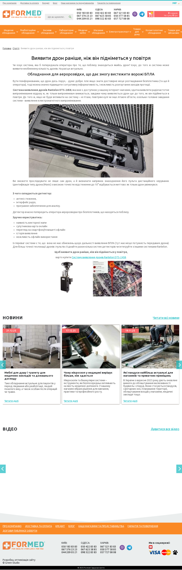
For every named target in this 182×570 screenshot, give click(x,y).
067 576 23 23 (85, 16)
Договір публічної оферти (20, 531)
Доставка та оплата (29, 3)
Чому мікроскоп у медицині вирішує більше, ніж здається (88, 374)
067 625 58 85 (103, 16)
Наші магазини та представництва (77, 3)
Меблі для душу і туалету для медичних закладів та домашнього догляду (28, 375)
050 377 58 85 (122, 16)
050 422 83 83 (103, 13)
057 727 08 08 (122, 18)
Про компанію (10, 3)
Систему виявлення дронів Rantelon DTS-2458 (99, 257)
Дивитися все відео (165, 429)
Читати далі (11, 401)
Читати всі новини (166, 318)
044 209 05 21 (85, 18)
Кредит (45, 3)
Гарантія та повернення (109, 3)
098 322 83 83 (103, 18)
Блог (55, 3)
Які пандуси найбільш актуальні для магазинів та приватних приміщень (148, 374)
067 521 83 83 (122, 13)
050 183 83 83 (85, 13)
